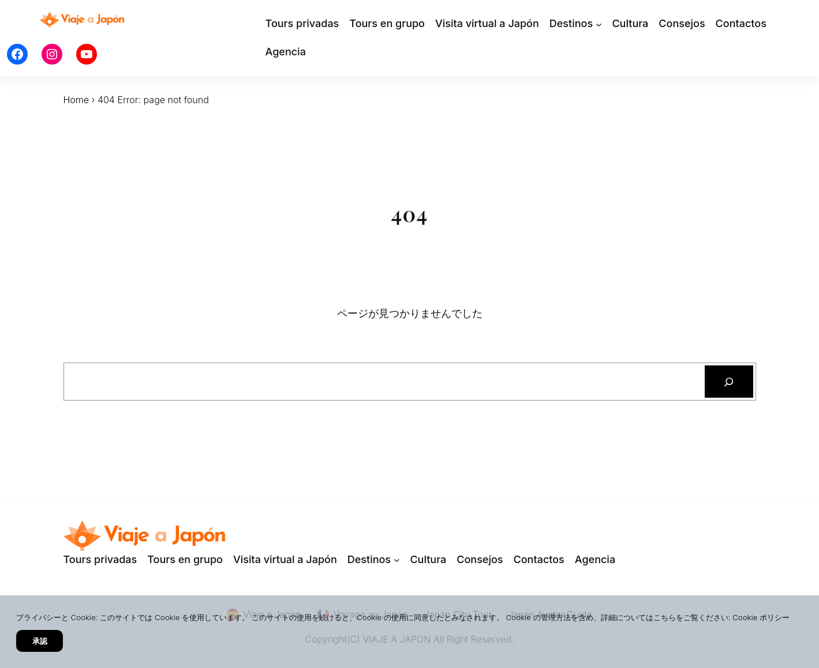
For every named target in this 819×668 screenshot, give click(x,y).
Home (76, 99)
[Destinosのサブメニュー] (599, 24)
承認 (39, 641)
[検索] (729, 381)
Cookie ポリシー (761, 617)
